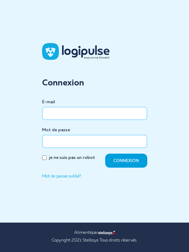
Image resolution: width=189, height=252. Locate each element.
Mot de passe (56, 130)
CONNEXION (126, 161)
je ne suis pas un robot (72, 158)
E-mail (48, 102)
